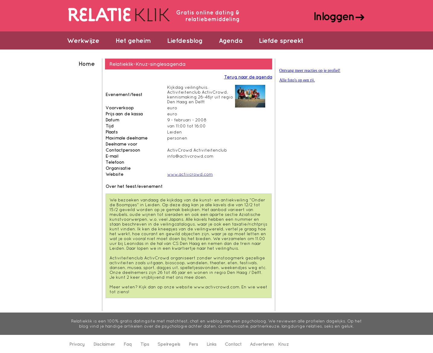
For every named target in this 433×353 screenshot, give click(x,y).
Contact (233, 344)
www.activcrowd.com (190, 174)
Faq (127, 344)
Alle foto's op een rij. (297, 80)
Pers (193, 344)
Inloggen (333, 16)
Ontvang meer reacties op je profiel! (310, 70)
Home (86, 63)
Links (211, 344)
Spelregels (169, 344)
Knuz (283, 344)
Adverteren (262, 344)
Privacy (77, 344)
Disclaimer (104, 344)
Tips (144, 344)
